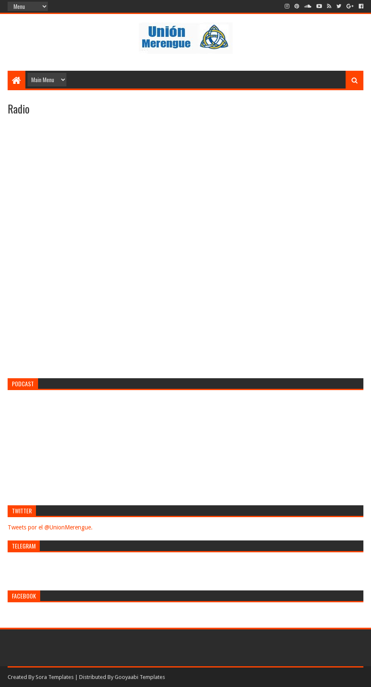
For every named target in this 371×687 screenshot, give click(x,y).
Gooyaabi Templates (140, 677)
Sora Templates (55, 677)
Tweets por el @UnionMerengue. (50, 527)
